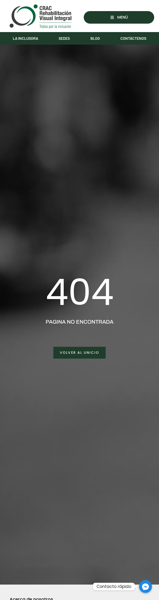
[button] (119, 17)
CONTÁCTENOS (133, 38)
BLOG (95, 38)
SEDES (64, 38)
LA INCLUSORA (25, 38)
